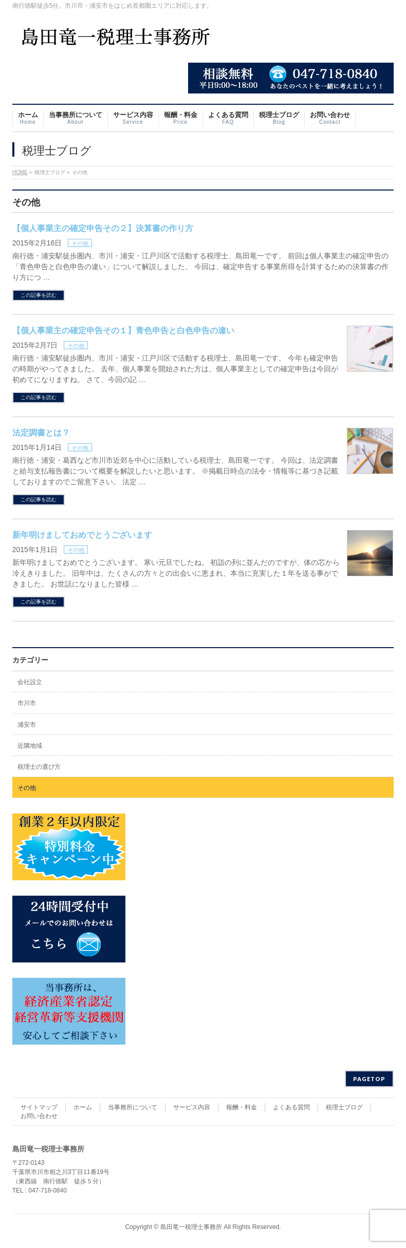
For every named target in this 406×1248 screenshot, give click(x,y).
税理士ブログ (344, 1107)
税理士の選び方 (39, 766)
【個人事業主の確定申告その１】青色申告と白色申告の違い (123, 330)
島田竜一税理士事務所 (191, 1227)
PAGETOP (369, 1078)
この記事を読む (39, 295)
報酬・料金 (241, 1107)
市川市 (26, 703)
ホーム (82, 1107)
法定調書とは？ (41, 432)
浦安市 (26, 724)
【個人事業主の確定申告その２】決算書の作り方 (102, 228)
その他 (79, 243)
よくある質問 (291, 1107)
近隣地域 (29, 745)
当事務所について (132, 1107)
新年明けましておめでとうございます (82, 535)
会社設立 (29, 682)
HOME (20, 172)
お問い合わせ (39, 1116)
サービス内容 (191, 1107)
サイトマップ (39, 1107)
